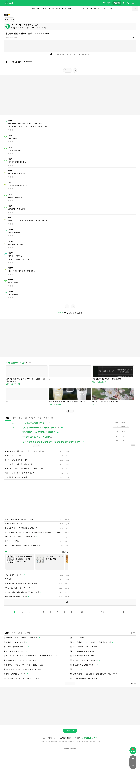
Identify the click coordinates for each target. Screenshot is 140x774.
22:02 (133, 633)
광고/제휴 (62, 738)
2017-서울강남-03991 (85, 741)
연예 (44, 8)
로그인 (61, 313)
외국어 (20, 28)
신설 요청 (9, 19)
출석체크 (97, 8)
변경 (111, 8)
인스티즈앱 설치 (70, 730)
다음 (102, 612)
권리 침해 (77, 738)
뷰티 (75, 8)
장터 (58, 8)
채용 (69, 738)
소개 (45, 738)
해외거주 (30, 28)
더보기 (64, 552)
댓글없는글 (48, 418)
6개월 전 (7, 37)
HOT (26, 8)
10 (82, 612)
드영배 (51, 8)
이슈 (33, 8)
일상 (38, 8)
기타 (39, 418)
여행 (13, 28)
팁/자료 (32, 418)
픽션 (64, 8)
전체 (8, 418)
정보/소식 (23, 418)
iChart (89, 8)
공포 (70, 8)
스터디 (82, 8)
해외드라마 (41, 28)
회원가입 (117, 3)
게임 (105, 8)
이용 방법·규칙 (107, 3)
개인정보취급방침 (89, 738)
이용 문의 (52, 738)
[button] (68, 411)
